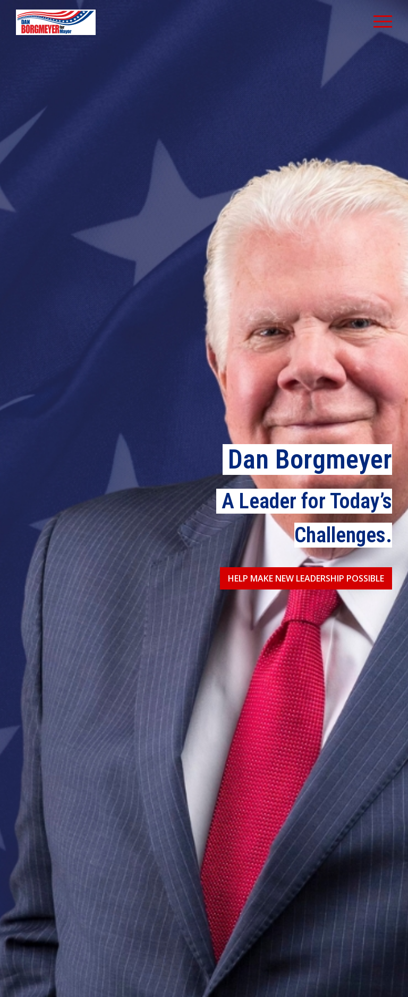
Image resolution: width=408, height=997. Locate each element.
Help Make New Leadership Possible (306, 578)
